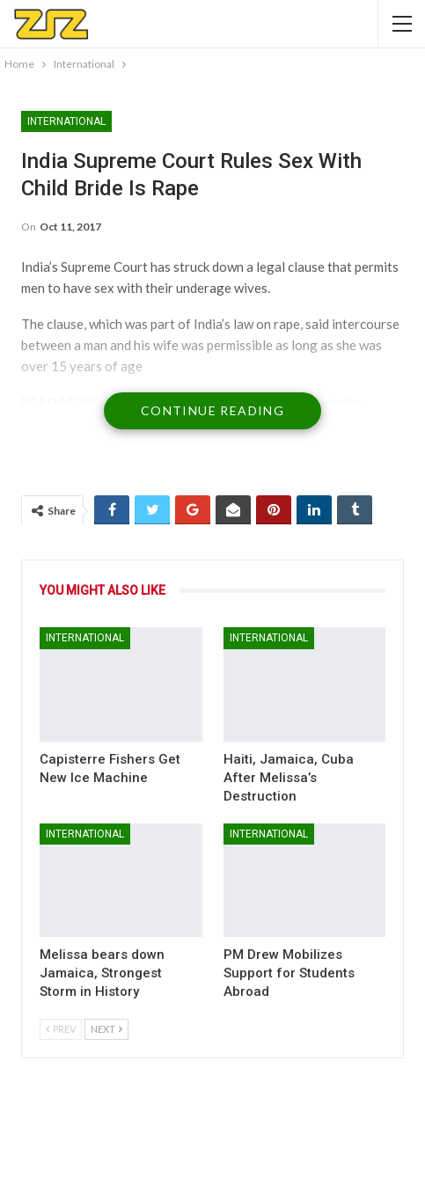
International (66, 121)
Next (106, 1029)
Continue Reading (212, 410)
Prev (61, 1029)
